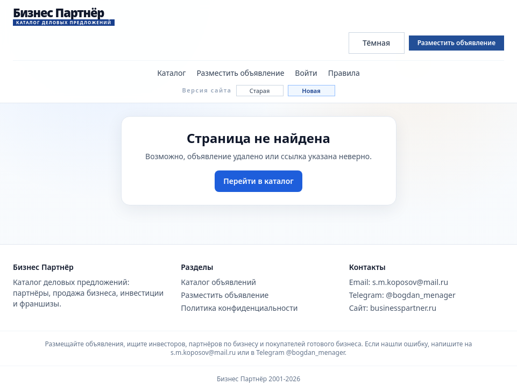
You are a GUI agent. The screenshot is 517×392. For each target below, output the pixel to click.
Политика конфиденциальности (239, 308)
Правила (344, 73)
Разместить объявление (456, 42)
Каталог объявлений (218, 282)
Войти (306, 73)
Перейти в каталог (258, 181)
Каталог (171, 73)
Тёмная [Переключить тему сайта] (376, 43)
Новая (311, 91)
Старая (260, 91)
